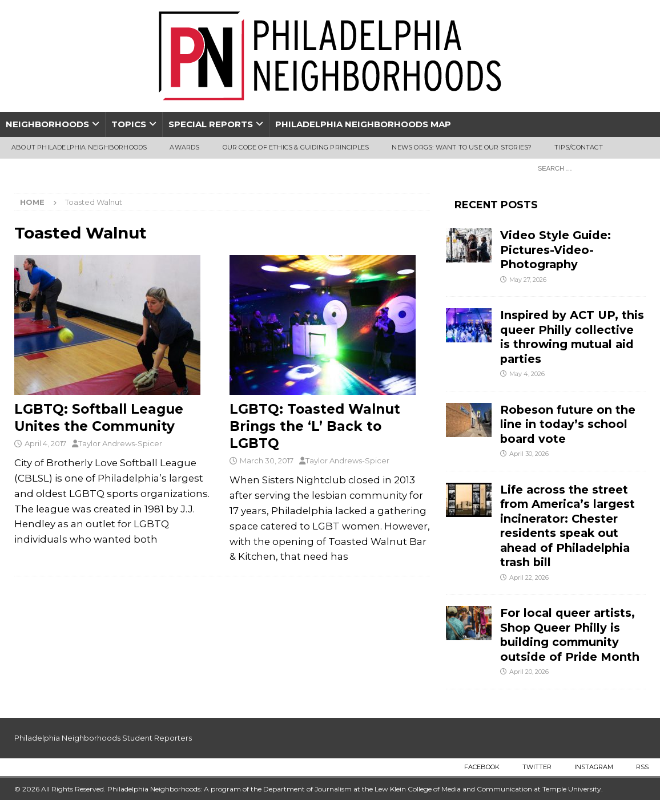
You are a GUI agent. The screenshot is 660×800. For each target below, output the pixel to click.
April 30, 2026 (529, 454)
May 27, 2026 (527, 280)
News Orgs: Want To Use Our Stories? (462, 147)
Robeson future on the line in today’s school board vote (567, 424)
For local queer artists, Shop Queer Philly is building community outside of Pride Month (569, 634)
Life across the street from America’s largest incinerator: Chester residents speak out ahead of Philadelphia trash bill (567, 526)
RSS (642, 767)
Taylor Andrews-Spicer (120, 443)
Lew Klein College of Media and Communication (453, 789)
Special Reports (210, 124)
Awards (184, 147)
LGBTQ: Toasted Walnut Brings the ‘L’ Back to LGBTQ (315, 426)
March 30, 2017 (266, 460)
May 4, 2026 (527, 374)
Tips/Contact (578, 147)
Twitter (537, 767)
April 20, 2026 (529, 672)
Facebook (482, 767)
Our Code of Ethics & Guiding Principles (296, 147)
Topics (128, 124)
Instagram (593, 767)
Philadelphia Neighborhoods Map (363, 124)
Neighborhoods (47, 124)
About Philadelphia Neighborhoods (79, 147)
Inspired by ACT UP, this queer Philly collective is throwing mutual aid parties (572, 336)
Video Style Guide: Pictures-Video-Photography (555, 249)
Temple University (571, 789)
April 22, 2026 (529, 577)
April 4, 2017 (45, 443)
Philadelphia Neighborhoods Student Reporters (103, 737)
